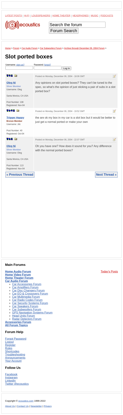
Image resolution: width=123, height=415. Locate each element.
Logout (9, 341)
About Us (10, 406)
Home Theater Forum (19, 277)
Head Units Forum (23, 315)
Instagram (11, 377)
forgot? (47, 65)
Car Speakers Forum (25, 306)
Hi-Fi (26, 15)
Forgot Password (15, 338)
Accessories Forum (18, 322)
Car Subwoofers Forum (26, 309)
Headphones (81, 15)
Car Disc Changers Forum (28, 290)
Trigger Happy (15, 117)
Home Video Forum (18, 274)
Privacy (48, 406)
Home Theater (61, 15)
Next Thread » (106, 174)
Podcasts (107, 15)
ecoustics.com (26, 401)
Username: (19, 67)
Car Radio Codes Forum (27, 299)
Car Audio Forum (16, 281)
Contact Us (23, 406)
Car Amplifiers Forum (25, 287)
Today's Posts (109, 271)
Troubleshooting (15, 354)
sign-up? (20, 65)
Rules (8, 348)
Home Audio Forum (18, 271)
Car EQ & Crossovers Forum (30, 293)
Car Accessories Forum (26, 284)
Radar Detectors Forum (26, 318)
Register (10, 345)
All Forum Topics (16, 325)
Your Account (13, 360)
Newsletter (36, 406)
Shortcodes (12, 351)
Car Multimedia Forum (26, 296)
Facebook (11, 374)
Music (94, 15)
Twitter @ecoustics (17, 383)
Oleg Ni (11, 82)
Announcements (15, 357)
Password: (47, 67)
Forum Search (63, 30)
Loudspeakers (41, 15)
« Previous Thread (19, 174)
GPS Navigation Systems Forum (32, 312)
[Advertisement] (61, 220)
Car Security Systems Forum (30, 303)
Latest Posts (13, 15)
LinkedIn (10, 380)
